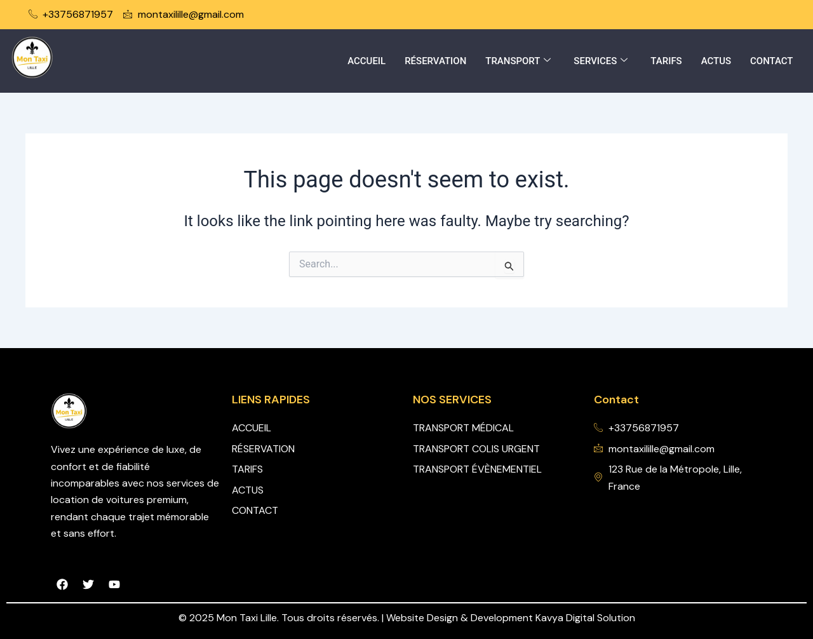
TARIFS (666, 61)
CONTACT (771, 61)
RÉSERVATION (435, 61)
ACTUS (715, 61)
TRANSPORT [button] (518, 61)
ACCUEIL (366, 61)
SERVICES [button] (601, 61)
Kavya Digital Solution (585, 617)
